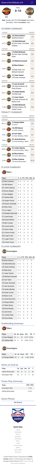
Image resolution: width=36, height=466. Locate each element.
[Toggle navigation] (32, 2)
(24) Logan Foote (7, 236)
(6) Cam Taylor (16, 43)
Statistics (18, 436)
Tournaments (18, 445)
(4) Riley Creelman (18, 159)
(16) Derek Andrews (18, 86)
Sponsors (18, 452)
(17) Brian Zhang (7, 305)
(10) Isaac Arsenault (18, 77)
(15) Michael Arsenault (9, 276)
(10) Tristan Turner (8, 242)
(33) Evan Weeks (7, 318)
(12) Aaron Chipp (7, 229)
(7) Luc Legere (6, 210)
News (18, 441)
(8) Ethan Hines (7, 207)
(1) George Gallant (18, 122)
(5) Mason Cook (7, 296)
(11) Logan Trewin (8, 239)
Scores (18, 434)
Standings (18, 439)
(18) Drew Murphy (8, 308)
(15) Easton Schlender (9, 204)
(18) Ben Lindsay (7, 223)
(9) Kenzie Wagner (8, 191)
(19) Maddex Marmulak (9, 213)
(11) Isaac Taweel (7, 273)
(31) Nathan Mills (7, 197)
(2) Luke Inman (7, 312)
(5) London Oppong (18, 148)
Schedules (18, 432)
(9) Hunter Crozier (8, 292)
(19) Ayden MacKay (8, 289)
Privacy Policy (27, 461)
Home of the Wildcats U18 (12, 2)
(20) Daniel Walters (8, 220)
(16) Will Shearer (17, 128)
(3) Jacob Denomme (18, 139)
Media (18, 448)
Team (18, 443)
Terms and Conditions (18, 463)
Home (18, 430)
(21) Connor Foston (8, 232)
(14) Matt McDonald (8, 264)
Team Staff (18, 450)
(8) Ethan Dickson (18, 38)
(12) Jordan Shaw (7, 315)
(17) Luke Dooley (7, 216)
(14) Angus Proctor (8, 200)
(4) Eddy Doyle (16, 70)
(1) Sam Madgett (7, 194)
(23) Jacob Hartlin (8, 226)
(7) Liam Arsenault (8, 286)
